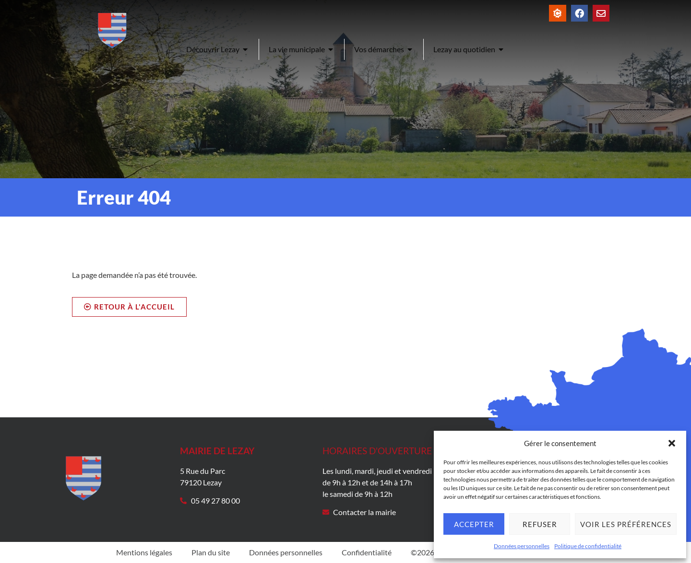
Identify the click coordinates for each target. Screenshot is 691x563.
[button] (672, 443)
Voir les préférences (625, 524)
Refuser (540, 524)
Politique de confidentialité (587, 546)
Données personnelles (521, 546)
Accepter (474, 524)
